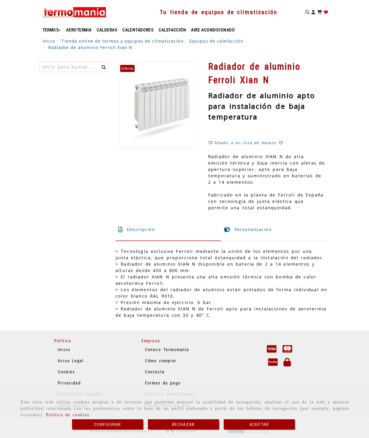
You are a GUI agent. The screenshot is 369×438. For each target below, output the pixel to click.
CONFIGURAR (107, 424)
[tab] (168, 229)
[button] (313, 12)
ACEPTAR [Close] (259, 424)
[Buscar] (307, 12)
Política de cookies (67, 414)
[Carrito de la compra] (319, 12)
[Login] (326, 12)
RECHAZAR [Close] (183, 424)
